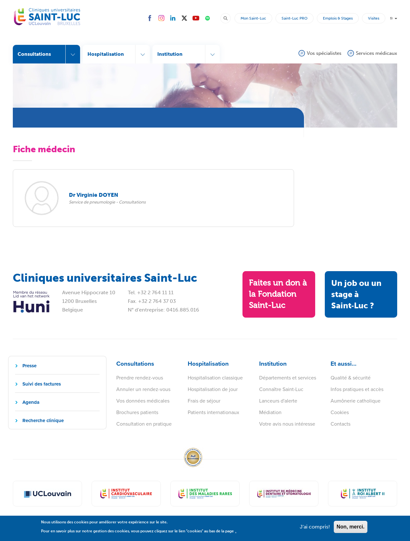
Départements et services (287, 377)
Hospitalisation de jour (213, 389)
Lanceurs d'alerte (278, 400)
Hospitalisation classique (215, 377)
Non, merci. (351, 528)
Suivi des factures (41, 383)
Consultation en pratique (144, 424)
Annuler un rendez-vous (143, 389)
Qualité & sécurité (351, 377)
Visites (373, 18)
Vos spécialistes (324, 53)
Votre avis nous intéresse (287, 424)
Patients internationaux (213, 412)
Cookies (340, 412)
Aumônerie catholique (356, 400)
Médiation (270, 412)
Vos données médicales (142, 400)
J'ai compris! (315, 528)
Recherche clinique (43, 420)
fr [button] (393, 18)
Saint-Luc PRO (295, 18)
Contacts (340, 424)
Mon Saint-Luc (253, 18)
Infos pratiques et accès (357, 389)
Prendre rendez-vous (139, 377)
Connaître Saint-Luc (281, 389)
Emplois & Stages (338, 18)
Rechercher (228, 18)
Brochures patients (137, 412)
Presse (29, 365)
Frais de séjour (204, 400)
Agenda (30, 402)
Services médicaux (376, 53)
